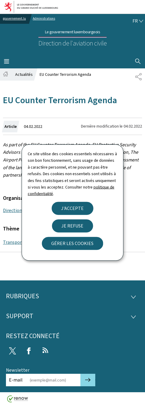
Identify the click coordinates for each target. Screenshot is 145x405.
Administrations (44, 18)
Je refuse (72, 225)
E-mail (16, 380)
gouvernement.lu (14, 18)
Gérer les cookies (72, 243)
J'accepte (72, 208)
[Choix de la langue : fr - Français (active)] (138, 21)
